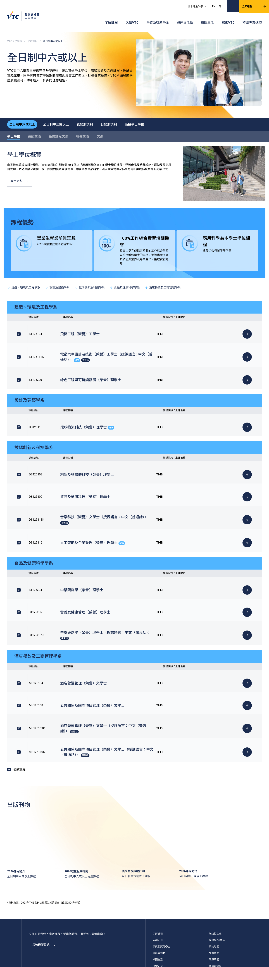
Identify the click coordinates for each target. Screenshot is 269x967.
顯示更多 (22, 171)
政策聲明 (214, 882)
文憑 (100, 124)
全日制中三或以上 (60, 111)
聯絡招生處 (215, 856)
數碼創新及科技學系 (90, 275)
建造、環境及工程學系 (23, 275)
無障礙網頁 (215, 888)
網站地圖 (214, 869)
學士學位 (13, 124)
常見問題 (214, 895)
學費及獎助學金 (157, 16)
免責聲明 (214, 875)
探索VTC (228, 16)
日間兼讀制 (119, 111)
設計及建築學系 (57, 275)
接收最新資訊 (46, 871)
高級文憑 (34, 124)
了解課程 (111, 16)
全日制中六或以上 (24, 111)
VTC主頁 (158, 901)
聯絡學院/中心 (217, 863)
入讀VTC (132, 16)
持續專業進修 (252, 16)
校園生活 (207, 16)
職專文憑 (82, 124)
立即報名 (250, 4)
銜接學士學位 (147, 111)
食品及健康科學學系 (125, 275)
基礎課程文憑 (58, 124)
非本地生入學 (193, 4)
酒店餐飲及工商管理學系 (163, 275)
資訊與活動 (185, 16)
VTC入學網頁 (14, 32)
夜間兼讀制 (92, 111)
